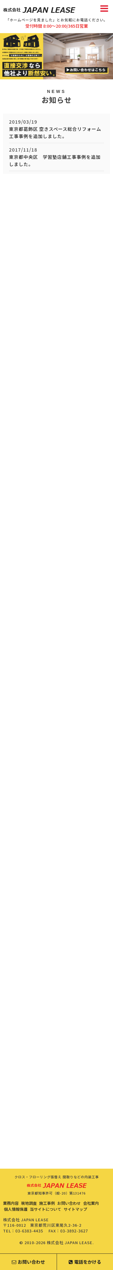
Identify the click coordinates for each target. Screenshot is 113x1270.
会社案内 (91, 1203)
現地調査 (29, 1203)
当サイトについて (45, 1209)
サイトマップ (75, 1209)
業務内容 (11, 1203)
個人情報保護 (15, 1209)
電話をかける (85, 1262)
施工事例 (47, 1203)
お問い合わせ (69, 1203)
